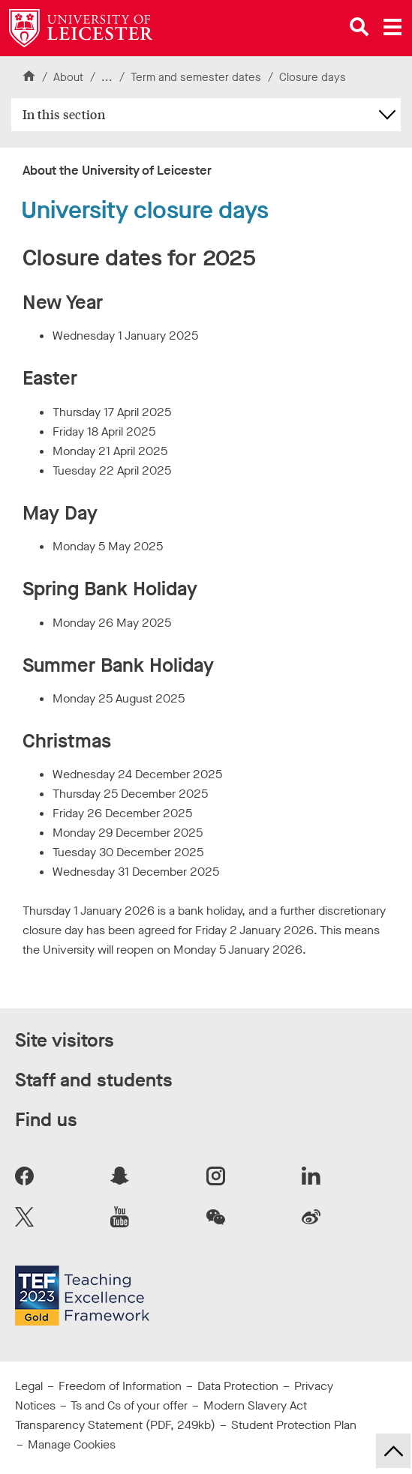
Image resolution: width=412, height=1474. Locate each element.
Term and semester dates (197, 77)
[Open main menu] (392, 27)
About (68, 77)
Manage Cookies (72, 1444)
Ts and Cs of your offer (129, 1405)
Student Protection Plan (293, 1425)
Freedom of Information (120, 1386)
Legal (29, 1386)
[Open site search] (359, 27)
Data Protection (237, 1386)
